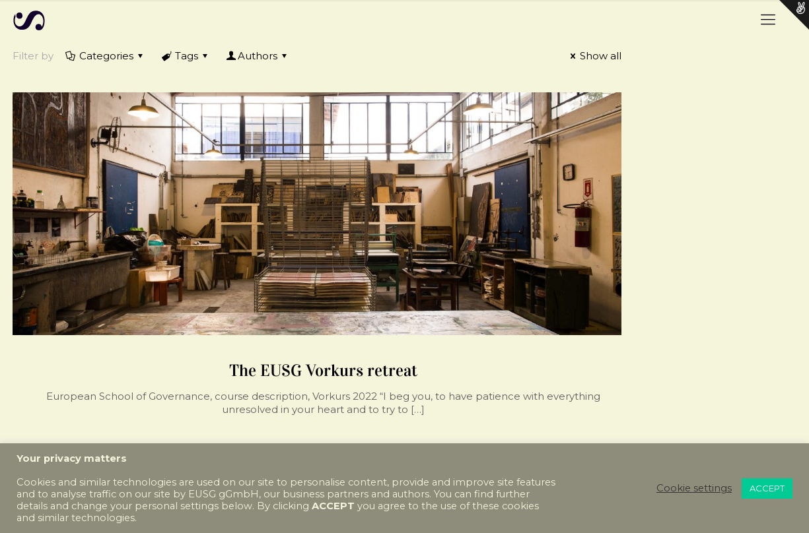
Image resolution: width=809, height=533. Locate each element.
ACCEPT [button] (767, 488)
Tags (185, 55)
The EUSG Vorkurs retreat (323, 370)
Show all (593, 55)
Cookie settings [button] (694, 488)
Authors (257, 55)
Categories (105, 55)
